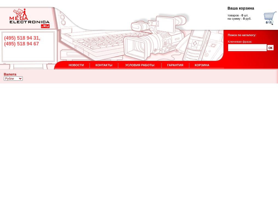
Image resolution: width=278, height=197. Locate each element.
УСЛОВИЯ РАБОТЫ (139, 65)
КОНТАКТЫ (103, 65)
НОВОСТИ (76, 65)
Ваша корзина (241, 8)
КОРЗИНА (202, 65)
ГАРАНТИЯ (175, 65)
